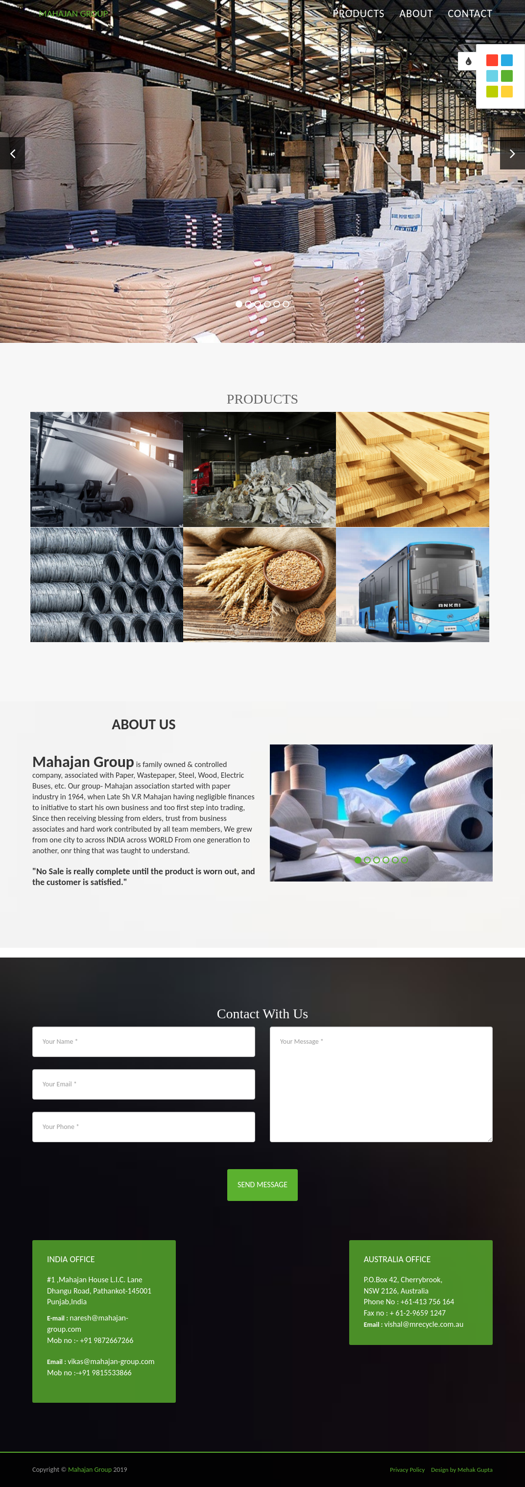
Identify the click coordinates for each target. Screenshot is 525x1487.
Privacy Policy (407, 1469)
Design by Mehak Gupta (462, 1469)
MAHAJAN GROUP (83, 24)
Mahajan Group (90, 1469)
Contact (470, 24)
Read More (308, 233)
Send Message (262, 1184)
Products (359, 24)
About (416, 24)
